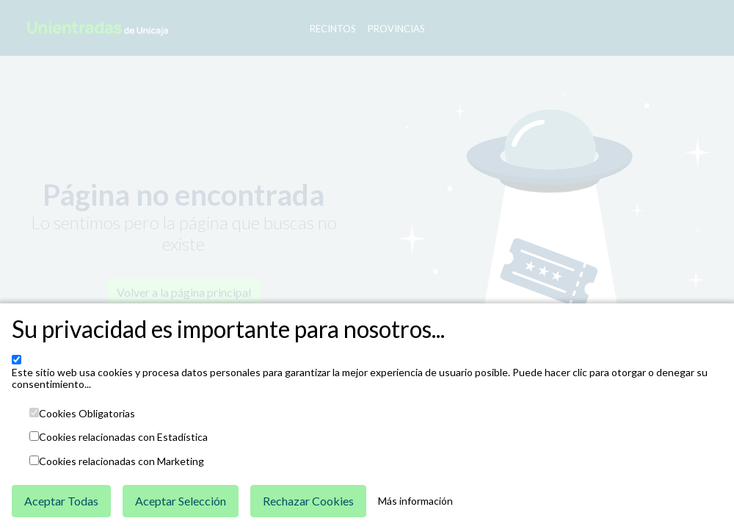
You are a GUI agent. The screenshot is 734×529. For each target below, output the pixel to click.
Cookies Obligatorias (87, 414)
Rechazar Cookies (308, 501)
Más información (415, 501)
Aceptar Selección (180, 501)
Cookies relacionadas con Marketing (121, 461)
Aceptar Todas (61, 501)
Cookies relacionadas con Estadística (123, 437)
